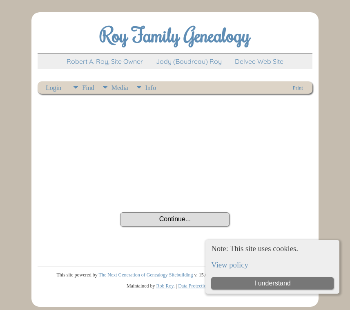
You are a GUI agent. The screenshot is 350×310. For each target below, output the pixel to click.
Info (150, 87)
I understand (272, 283)
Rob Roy (165, 286)
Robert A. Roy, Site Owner (105, 61)
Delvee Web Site (259, 61)
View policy (229, 265)
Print (298, 88)
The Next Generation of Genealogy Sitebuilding (146, 275)
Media (119, 87)
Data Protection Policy (200, 286)
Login (53, 87)
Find (88, 87)
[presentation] (175, 190)
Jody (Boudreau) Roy (189, 61)
